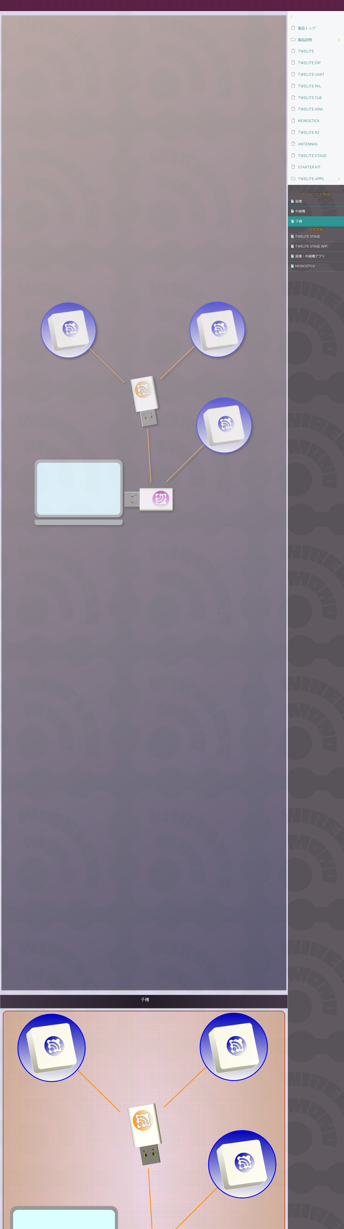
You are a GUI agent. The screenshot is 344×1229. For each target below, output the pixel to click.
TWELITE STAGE (307, 236)
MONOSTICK (305, 266)
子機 (299, 221)
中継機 (300, 211)
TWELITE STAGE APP (311, 246)
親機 (298, 201)
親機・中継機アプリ (310, 256)
